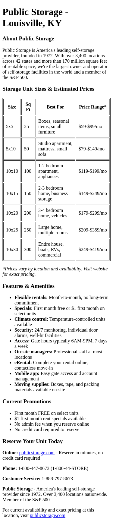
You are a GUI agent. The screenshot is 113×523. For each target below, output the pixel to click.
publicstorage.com (37, 452)
